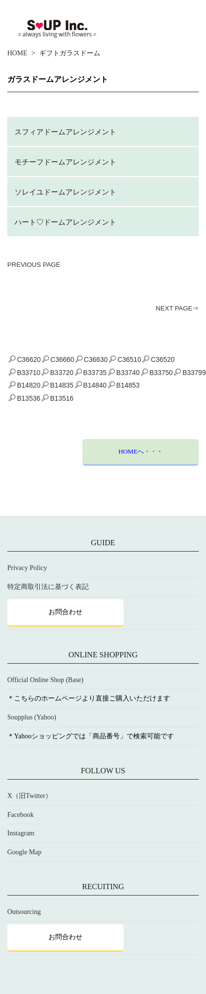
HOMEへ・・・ (140, 451)
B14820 (24, 385)
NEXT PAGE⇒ (177, 308)
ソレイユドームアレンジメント (65, 192)
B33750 (157, 372)
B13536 (24, 398)
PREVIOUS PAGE (34, 264)
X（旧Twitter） (29, 795)
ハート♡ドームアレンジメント (65, 222)
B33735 (91, 372)
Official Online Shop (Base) (45, 680)
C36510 (125, 359)
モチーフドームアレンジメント (65, 162)
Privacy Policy (27, 567)
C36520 (158, 359)
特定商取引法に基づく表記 (48, 586)
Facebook (20, 814)
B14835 (57, 385)
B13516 (57, 398)
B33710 (24, 372)
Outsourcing (24, 911)
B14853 (124, 385)
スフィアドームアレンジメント (65, 132)
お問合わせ (65, 612)
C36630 (92, 359)
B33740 (124, 372)
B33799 (190, 372)
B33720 (57, 372)
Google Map (24, 852)
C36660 (58, 359)
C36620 (25, 359)
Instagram (20, 833)
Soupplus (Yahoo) (31, 717)
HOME (17, 53)
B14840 (91, 385)
